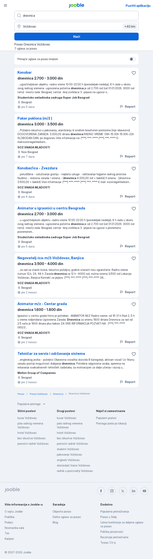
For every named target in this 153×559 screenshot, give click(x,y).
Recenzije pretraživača (114, 537)
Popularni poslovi (106, 418)
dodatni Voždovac (68, 449)
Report (127, 106)
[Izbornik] (5, 5)
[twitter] (123, 491)
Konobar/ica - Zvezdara (37, 168)
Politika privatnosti (111, 531)
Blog (55, 522)
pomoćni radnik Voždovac (33, 443)
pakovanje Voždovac (69, 454)
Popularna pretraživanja (114, 511)
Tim (7, 533)
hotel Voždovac (27, 432)
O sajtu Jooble (14, 511)
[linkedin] (133, 491)
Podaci (9, 522)
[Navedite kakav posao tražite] (76, 15)
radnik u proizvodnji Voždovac (75, 470)
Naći (76, 36)
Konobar (24, 72)
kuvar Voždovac (27, 418)
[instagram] (112, 491)
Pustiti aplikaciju (138, 6)
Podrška (9, 517)
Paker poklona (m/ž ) (34, 118)
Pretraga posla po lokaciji (111, 423)
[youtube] (144, 491)
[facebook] (101, 491)
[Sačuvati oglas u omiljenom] (133, 73)
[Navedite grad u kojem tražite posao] (76, 26)
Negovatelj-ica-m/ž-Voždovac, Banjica (50, 258)
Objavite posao (62, 511)
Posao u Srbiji (108, 517)
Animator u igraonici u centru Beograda (51, 208)
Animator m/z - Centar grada (42, 304)
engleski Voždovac (68, 460)
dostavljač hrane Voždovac (73, 465)
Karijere (9, 538)
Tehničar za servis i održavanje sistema (51, 354)
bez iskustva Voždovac (31, 438)
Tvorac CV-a (108, 542)
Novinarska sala (14, 527)
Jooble (27, 552)
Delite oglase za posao (67, 517)
